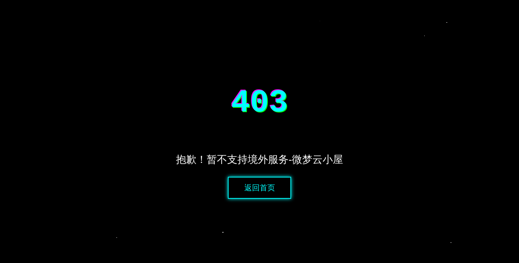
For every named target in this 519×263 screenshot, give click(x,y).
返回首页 (259, 191)
